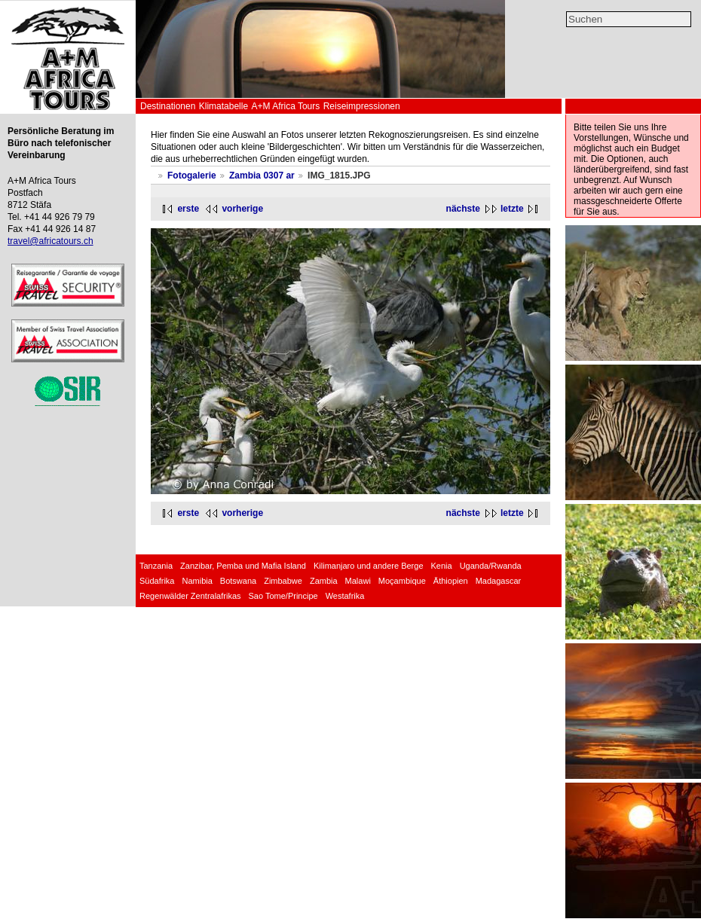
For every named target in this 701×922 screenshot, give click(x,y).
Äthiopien (450, 580)
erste (188, 208)
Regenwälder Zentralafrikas (190, 595)
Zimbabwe (283, 580)
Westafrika (345, 595)
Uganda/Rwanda (491, 565)
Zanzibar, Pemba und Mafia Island (243, 565)
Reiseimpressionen (361, 106)
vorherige (242, 208)
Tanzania (156, 565)
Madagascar (499, 580)
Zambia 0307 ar (262, 175)
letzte (512, 208)
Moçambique (402, 580)
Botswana (238, 580)
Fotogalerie (191, 175)
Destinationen (167, 106)
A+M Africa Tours (285, 106)
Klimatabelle (223, 106)
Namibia (197, 580)
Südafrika (156, 580)
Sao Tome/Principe (283, 595)
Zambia (324, 580)
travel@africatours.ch (50, 241)
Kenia (441, 565)
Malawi (358, 580)
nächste (463, 208)
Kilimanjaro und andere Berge (369, 565)
